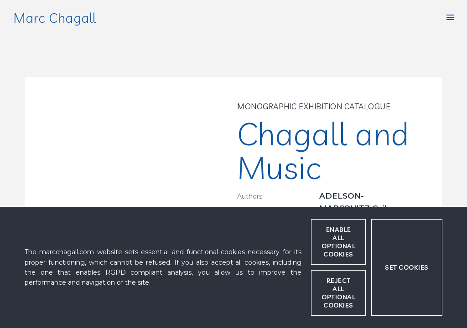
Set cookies (407, 267)
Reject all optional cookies (338, 293)
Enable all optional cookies (338, 242)
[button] (450, 17)
